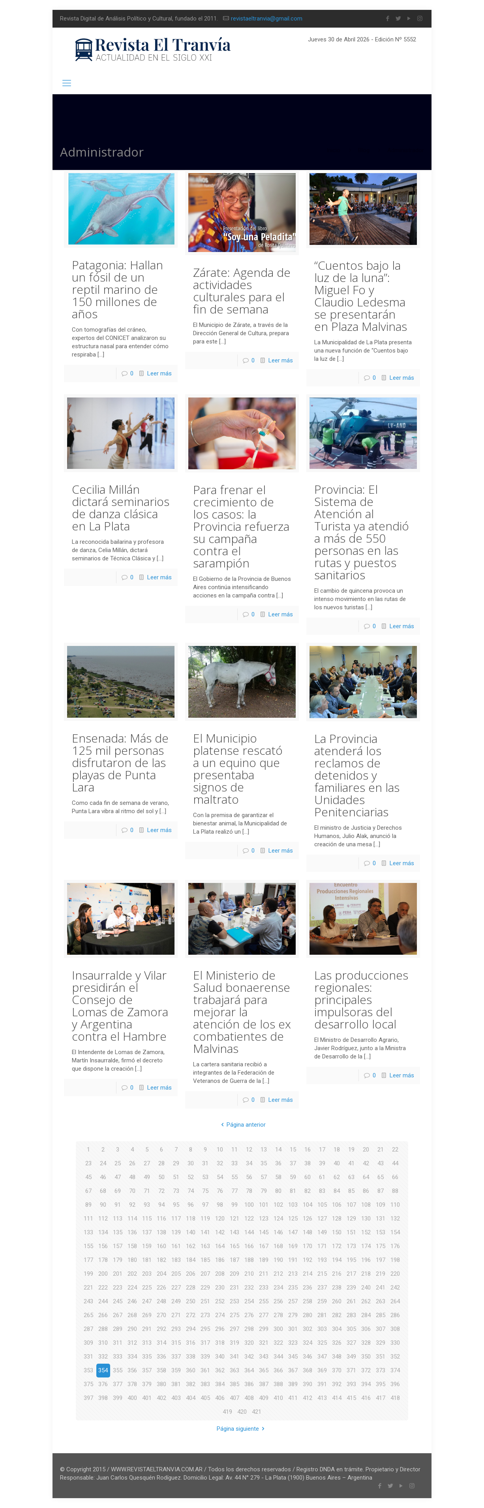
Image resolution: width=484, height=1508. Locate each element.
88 (395, 1190)
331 (88, 1356)
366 (278, 1370)
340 (220, 1356)
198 (395, 1260)
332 (103, 1356)
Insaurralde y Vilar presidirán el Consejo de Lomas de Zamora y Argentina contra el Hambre (120, 1005)
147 (293, 1232)
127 (322, 1218)
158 (132, 1246)
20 (366, 1149)
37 (293, 1163)
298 (249, 1329)
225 (147, 1287)
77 (234, 1190)
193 (322, 1260)
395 (380, 1384)
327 (351, 1342)
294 (190, 1329)
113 (117, 1218)
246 (132, 1301)
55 (234, 1177)
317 (205, 1342)
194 (336, 1260)
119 (205, 1218)
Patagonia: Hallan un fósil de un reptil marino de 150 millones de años (117, 289)
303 (322, 1329)
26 (132, 1163)
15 (293, 1149)
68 (103, 1190)
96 (191, 1204)
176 (395, 1246)
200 (103, 1273)
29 (176, 1163)
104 (307, 1204)
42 (366, 1163)
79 (264, 1190)
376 (103, 1384)
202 (132, 1273)
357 (147, 1370)
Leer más (159, 373)
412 (307, 1398)
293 (176, 1329)
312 (132, 1342)
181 (147, 1260)
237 (322, 1287)
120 (220, 1218)
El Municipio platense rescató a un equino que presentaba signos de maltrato (238, 768)
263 (380, 1301)
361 (205, 1370)
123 (263, 1218)
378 (132, 1384)
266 (103, 1315)
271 (176, 1315)
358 (161, 1370)
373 (380, 1370)
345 (293, 1356)
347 (322, 1356)
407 (234, 1398)
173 (351, 1246)
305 (351, 1329)
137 (147, 1232)
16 (307, 1149)
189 (263, 1260)
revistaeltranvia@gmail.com (266, 18)
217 (351, 1273)
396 (395, 1384)
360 (190, 1370)
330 (395, 1342)
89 (88, 1204)
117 (176, 1218)
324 (307, 1342)
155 (88, 1246)
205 (176, 1273)
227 (176, 1287)
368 (307, 1370)
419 (227, 1411)
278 (278, 1315)
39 (322, 1163)
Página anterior (242, 1124)
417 (380, 1398)
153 (380, 1232)
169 (293, 1246)
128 (336, 1218)
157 (117, 1246)
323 (293, 1342)
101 (263, 1204)
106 (336, 1204)
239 (351, 1287)
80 (278, 1190)
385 (234, 1384)
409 (263, 1398)
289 (117, 1329)
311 (117, 1342)
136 (132, 1232)
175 (380, 1246)
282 (336, 1315)
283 (351, 1315)
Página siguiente (242, 1428)
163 (205, 1246)
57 (264, 1177)
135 (117, 1232)
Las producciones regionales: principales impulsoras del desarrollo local (361, 999)
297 (234, 1329)
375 (88, 1384)
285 (380, 1315)
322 (278, 1342)
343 (263, 1356)
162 (190, 1246)
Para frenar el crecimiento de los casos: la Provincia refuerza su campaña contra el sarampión (241, 526)
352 (395, 1356)
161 (176, 1246)
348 (336, 1356)
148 (307, 1232)
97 (205, 1204)
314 (161, 1342)
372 (366, 1370)
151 (351, 1232)
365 (263, 1370)
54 (220, 1177)
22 (395, 1149)
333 (117, 1356)
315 (176, 1342)
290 (132, 1329)
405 (205, 1398)
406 (220, 1398)
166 (249, 1246)
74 (191, 1190)
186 (220, 1260)
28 (161, 1163)
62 (337, 1177)
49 (147, 1177)
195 (351, 1260)
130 (366, 1218)
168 (278, 1246)
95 (176, 1204)
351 (380, 1356)
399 (117, 1398)
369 (322, 1370)
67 (88, 1190)
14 (278, 1149)
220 (395, 1273)
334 (132, 1356)
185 (205, 1260)
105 (322, 1204)
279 (293, 1315)
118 (190, 1218)
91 (117, 1204)
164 (220, 1246)
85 (351, 1190)
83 (322, 1190)
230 (220, 1287)
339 (205, 1356)
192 (307, 1260)
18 (337, 1149)
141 (205, 1232)
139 (176, 1232)
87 (380, 1190)
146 (278, 1232)
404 (190, 1398)
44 (395, 1163)
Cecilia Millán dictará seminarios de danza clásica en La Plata (120, 507)
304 (336, 1329)
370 (336, 1370)
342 (249, 1356)
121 (234, 1218)
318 (220, 1342)
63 (351, 1177)
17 (322, 1149)
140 (190, 1232)
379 (147, 1384)
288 (103, 1329)
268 (132, 1315)
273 (205, 1315)
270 (161, 1315)
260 (336, 1301)
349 (351, 1356)
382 (190, 1384)
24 (103, 1163)
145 (263, 1232)
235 (293, 1287)
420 (242, 1411)
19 (351, 1149)
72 (161, 1190)
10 (220, 1149)
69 (117, 1190)
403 (176, 1398)
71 (147, 1190)
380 (161, 1384)
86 (366, 1190)
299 (263, 1329)
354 (103, 1370)
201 (117, 1273)
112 (103, 1218)
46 (103, 1177)
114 (132, 1218)
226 (161, 1287)
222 (103, 1287)
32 (220, 1163)
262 (366, 1301)
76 (220, 1190)
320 (249, 1342)
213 (293, 1273)
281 (322, 1315)
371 (351, 1370)
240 (366, 1287)
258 (307, 1301)
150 (336, 1232)
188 (249, 1260)
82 (307, 1190)
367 (293, 1370)
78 (249, 1190)
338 (190, 1356)
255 (263, 1301)
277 (263, 1315)
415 (351, 1398)
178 (103, 1260)
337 (176, 1356)
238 (336, 1287)
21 (380, 1149)
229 (205, 1287)
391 (322, 1384)
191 (293, 1260)
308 (395, 1329)
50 (161, 1177)
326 (336, 1342)
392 (336, 1384)
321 (263, 1342)
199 (88, 1273)
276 (249, 1315)
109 (380, 1204)
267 (117, 1315)
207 (205, 1273)
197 (380, 1260)
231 (234, 1287)
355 (117, 1370)
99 (234, 1204)
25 (117, 1163)
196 (366, 1260)
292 (161, 1329)
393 (351, 1384)
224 (132, 1287)
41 (351, 1163)
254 (249, 1301)
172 (336, 1246)
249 (176, 1301)
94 (161, 1204)
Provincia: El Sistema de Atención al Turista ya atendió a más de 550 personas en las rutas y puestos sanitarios (361, 532)
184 (190, 1260)
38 (307, 1163)
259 (322, 1301)
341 (234, 1356)
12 (249, 1149)
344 (278, 1356)
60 (307, 1177)
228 (190, 1287)
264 (395, 1301)
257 (293, 1301)
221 (88, 1287)
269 (147, 1315)
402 (161, 1398)
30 (191, 1163)
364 (249, 1370)
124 (278, 1218)
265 (88, 1315)
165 (234, 1246)
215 (322, 1273)
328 (366, 1342)
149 (322, 1232)
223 (117, 1287)
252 (220, 1301)
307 (380, 1329)
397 (88, 1398)
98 (220, 1204)
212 (278, 1273)
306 (366, 1329)
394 (366, 1384)
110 (395, 1204)
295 (205, 1329)
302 (307, 1329)
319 (234, 1342)
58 (278, 1177)
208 (220, 1273)
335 (147, 1356)
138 (161, 1232)
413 (322, 1398)
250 (190, 1301)
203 (147, 1273)
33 (234, 1163)
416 (366, 1398)
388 (278, 1384)
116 (161, 1218)
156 (103, 1246)
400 (132, 1398)
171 (322, 1246)
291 (147, 1329)
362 (220, 1370)
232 (249, 1287)
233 (263, 1287)
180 (132, 1260)
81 (293, 1190)
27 (147, 1163)
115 (147, 1218)
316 (190, 1342)
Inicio (333, 150)
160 (161, 1246)
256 (278, 1301)
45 (88, 1177)
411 (293, 1398)
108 (366, 1204)
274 (220, 1315)
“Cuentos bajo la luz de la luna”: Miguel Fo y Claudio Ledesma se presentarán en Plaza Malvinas (360, 295)
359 (176, 1370)
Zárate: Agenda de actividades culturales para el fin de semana (242, 290)
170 (307, 1246)
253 (234, 1301)
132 (395, 1218)
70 (132, 1190)
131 (380, 1218)
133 (88, 1232)
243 (88, 1301)
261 (351, 1301)
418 (395, 1398)
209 (234, 1273)
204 (161, 1273)
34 (249, 1163)
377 (117, 1384)
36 (278, 1163)
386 (249, 1384)
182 (161, 1260)
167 (263, 1246)
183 (176, 1260)
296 (220, 1329)
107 (351, 1204)
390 (307, 1384)
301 (293, 1329)
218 (366, 1273)
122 (249, 1218)
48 (132, 1177)
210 (249, 1273)
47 (117, 1177)
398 (103, 1398)
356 (132, 1370)
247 (147, 1301)
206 (190, 1273)
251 (205, 1301)
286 (395, 1315)
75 (205, 1190)
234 (278, 1287)
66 (395, 1177)
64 (366, 1177)
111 (88, 1218)
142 (220, 1232)
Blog (364, 150)
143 (234, 1232)
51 (176, 1177)
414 (336, 1398)
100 (249, 1204)
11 (234, 1149)
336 (161, 1356)
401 (147, 1398)
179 (117, 1260)
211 (263, 1273)
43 (380, 1163)
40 (337, 1163)
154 (395, 1232)
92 (132, 1204)
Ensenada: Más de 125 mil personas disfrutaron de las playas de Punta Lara (120, 762)
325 (322, 1342)
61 (322, 1177)
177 (88, 1260)
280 (307, 1315)
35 (264, 1163)
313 (147, 1342)
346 (307, 1356)
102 (278, 1204)
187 (234, 1260)
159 (147, 1246)
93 (147, 1204)
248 (161, 1301)
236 (307, 1287)
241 (380, 1287)
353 (88, 1370)
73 (176, 1190)
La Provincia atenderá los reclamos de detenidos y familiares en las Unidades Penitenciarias (357, 775)
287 (88, 1329)
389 (293, 1384)
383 (205, 1384)
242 (395, 1287)
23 (88, 1163)
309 (88, 1342)
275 (234, 1315)
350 (366, 1356)
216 (336, 1273)
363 (234, 1370)
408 (249, 1398)
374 (395, 1370)
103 (293, 1204)
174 (366, 1246)
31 (205, 1163)
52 (191, 1177)
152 (366, 1232)
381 (176, 1384)
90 (103, 1204)
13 (264, 1149)
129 (351, 1218)
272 (190, 1315)
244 (103, 1301)
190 (278, 1260)
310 (103, 1342)
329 (380, 1342)
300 (278, 1329)
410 (278, 1398)
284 (366, 1315)
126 (307, 1218)
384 (220, 1384)
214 (307, 1273)
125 (293, 1218)
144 (249, 1232)
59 (293, 1177)
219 (380, 1273)
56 (249, 1177)
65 (380, 1177)
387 (263, 1384)
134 (103, 1232)
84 (337, 1190)
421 (256, 1411)
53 (205, 1177)
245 (117, 1301)
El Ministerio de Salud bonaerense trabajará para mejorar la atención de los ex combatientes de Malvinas (242, 1011)
